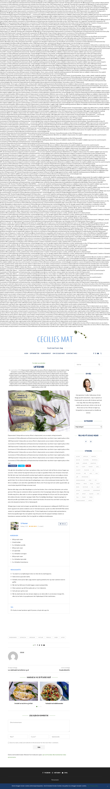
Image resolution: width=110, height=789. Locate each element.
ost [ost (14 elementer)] (96, 480)
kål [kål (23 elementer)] (85, 473)
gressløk (32, 637)
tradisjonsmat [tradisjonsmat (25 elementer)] (80, 500)
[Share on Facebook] (37, 645)
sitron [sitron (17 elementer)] (78, 490)
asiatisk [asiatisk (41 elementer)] (93, 456)
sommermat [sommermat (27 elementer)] (96, 490)
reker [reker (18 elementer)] (77, 487)
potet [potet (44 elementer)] (98, 483)
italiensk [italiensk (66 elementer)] (86, 470)
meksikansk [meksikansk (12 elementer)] (85, 477)
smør (56, 637)
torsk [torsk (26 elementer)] (91, 497)
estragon (23, 637)
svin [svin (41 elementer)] (98, 494)
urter (62, 637)
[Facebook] (93, 353)
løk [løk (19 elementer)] (77, 477)
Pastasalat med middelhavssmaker (54, 703)
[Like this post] (35, 645)
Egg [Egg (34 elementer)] (77, 466)
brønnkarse (13, 637)
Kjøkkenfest (46, 353)
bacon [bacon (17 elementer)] (78, 459)
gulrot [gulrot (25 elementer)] (78, 470)
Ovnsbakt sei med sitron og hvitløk (23, 703)
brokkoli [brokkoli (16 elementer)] (95, 459)
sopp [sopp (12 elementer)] (77, 494)
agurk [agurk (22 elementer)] (78, 456)
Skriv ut (63, 524)
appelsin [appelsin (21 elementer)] (85, 456)
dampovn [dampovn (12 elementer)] (93, 463)
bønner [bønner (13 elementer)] (85, 463)
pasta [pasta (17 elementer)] (85, 483)
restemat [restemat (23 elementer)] (85, 487)
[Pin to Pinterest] (41, 645)
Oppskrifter (34, 353)
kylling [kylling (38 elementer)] (78, 473)
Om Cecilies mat (59, 353)
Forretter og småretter (39, 363)
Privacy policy (94, 786)
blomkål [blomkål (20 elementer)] (86, 459)
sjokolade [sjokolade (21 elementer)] (86, 490)
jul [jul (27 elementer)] (93, 470)
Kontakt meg (71, 353)
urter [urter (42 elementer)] (90, 500)
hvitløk (40, 637)
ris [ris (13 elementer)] (92, 487)
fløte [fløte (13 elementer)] (83, 466)
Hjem (26, 353)
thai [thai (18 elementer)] (77, 497)
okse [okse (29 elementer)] (89, 480)
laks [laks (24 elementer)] (90, 473)
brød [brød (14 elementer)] (77, 463)
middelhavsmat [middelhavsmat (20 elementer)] (80, 480)
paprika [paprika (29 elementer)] (78, 483)
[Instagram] (95, 353)
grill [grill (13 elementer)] (97, 466)
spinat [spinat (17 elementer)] (84, 494)
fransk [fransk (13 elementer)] (91, 466)
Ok (88, 786)
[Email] (98, 353)
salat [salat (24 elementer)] (98, 487)
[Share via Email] (44, 645)
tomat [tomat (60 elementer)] (84, 497)
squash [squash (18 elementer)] (91, 494)
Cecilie (22, 652)
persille (48, 637)
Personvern (55, 780)
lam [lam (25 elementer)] (96, 473)
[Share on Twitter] (39, 645)
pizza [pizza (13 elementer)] (91, 483)
